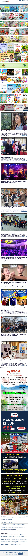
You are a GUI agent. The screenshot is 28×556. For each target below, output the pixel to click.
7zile (24, 516)
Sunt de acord (20, 554)
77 (8, 367)
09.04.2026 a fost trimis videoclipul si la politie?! (11, 544)
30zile (27, 516)
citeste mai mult (24, 135)
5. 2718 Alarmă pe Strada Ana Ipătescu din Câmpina (10, 530)
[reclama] (14, 11)
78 (9, 367)
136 (11, 367)
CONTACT (26, 0)
